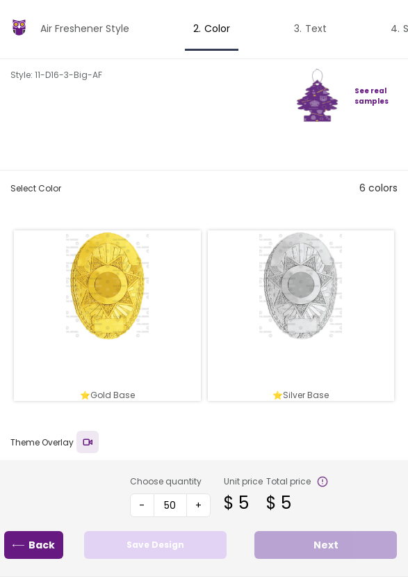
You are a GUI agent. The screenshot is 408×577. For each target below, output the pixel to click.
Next (325, 545)
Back (34, 545)
